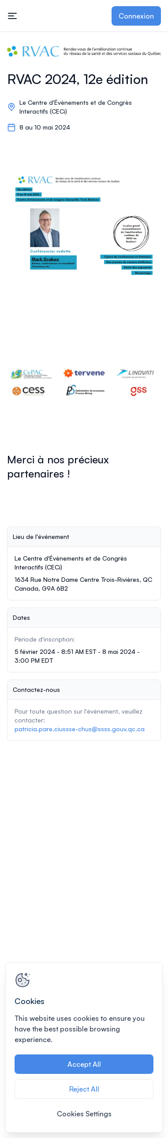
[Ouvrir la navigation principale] (12, 16)
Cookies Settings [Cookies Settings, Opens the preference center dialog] (84, 1113)
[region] (84, 1047)
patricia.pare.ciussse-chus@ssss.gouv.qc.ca (80, 729)
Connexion (136, 15)
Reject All (84, 1089)
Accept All (84, 1064)
